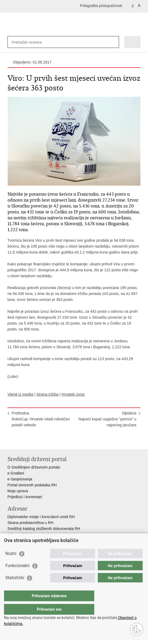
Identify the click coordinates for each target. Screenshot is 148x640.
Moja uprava (18, 491)
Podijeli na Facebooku (22, 441)
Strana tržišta (47, 394)
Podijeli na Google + (45, 441)
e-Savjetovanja (20, 479)
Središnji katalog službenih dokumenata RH (44, 528)
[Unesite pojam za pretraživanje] (31, 42)
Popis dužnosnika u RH (27, 540)
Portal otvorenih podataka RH (32, 485)
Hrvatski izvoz (73, 394)
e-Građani (16, 473)
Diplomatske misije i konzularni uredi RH (41, 517)
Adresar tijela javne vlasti (28, 534)
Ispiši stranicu (10, 441)
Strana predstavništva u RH (30, 523)
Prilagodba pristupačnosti (101, 5)
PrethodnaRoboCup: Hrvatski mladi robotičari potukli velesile (41, 419)
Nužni (10, 564)
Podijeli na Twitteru (33, 441)
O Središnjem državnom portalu (34, 467)
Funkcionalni (17, 576)
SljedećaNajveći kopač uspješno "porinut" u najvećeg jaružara (107, 419)
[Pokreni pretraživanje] (114, 42)
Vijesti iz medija (20, 394)
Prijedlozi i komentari (25, 497)
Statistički (14, 588)
